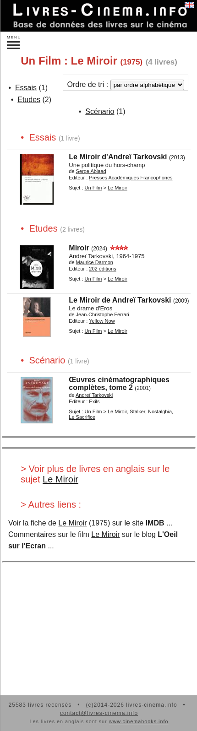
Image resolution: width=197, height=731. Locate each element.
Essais (26, 88)
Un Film (93, 187)
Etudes (28, 99)
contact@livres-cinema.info (99, 713)
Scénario (99, 111)
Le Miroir (60, 479)
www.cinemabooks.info (139, 721)
